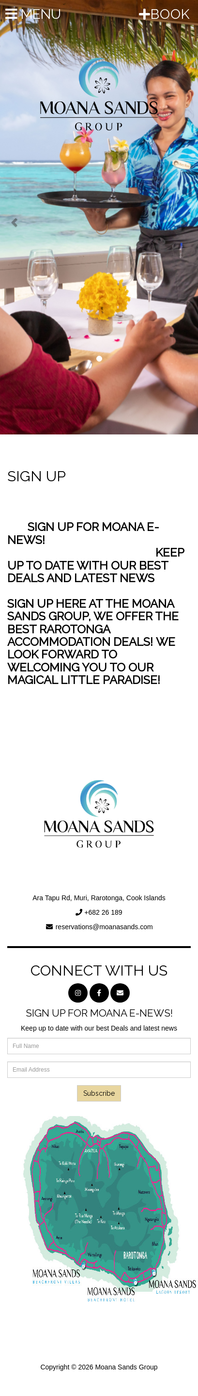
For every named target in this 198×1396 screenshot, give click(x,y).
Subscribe (99, 1093)
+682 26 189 (103, 912)
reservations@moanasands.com (104, 927)
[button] (15, 217)
